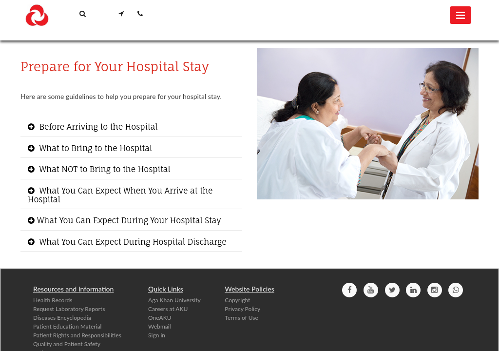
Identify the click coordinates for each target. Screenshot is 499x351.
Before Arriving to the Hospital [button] (97, 127)
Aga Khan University (174, 300)
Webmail (159, 326)
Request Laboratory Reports (69, 308)
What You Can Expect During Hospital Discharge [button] (132, 242)
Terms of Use (241, 317)
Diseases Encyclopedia (62, 317)
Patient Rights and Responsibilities (77, 335)
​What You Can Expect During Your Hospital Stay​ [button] (129, 220)
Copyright (237, 300)
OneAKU (160, 317)
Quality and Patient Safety (66, 344)
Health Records (52, 300)
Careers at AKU (168, 308)
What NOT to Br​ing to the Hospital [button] (104, 169)
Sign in (156, 335)
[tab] (131, 127)
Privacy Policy (242, 308)
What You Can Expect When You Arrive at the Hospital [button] (120, 195)
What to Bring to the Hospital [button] (94, 148)
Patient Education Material (67, 326)
